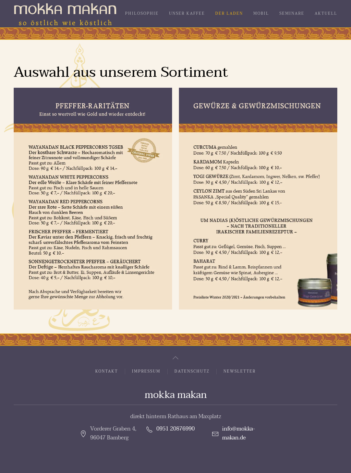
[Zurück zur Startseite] (65, 13)
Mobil (261, 13)
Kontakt (106, 371)
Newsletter (239, 371)
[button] (93, 199)
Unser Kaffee (187, 13)
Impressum (146, 371)
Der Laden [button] (229, 13)
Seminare (291, 13)
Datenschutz (191, 371)
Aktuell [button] (326, 13)
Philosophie (142, 13)
